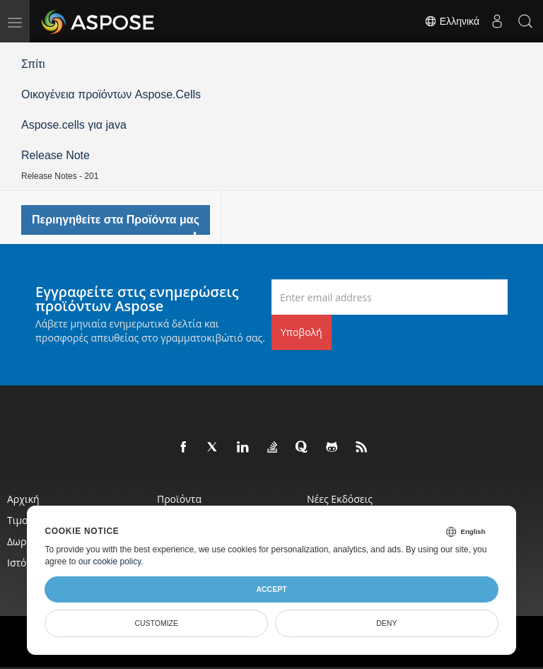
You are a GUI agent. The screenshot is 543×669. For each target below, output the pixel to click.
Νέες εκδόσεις (340, 499)
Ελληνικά (451, 21)
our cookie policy (109, 561)
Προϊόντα (179, 499)
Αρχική (23, 499)
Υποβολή (301, 332)
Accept (271, 589)
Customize (156, 623)
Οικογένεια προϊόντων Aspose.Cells (111, 94)
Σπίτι (33, 64)
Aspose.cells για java (74, 125)
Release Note (55, 155)
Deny (386, 623)
